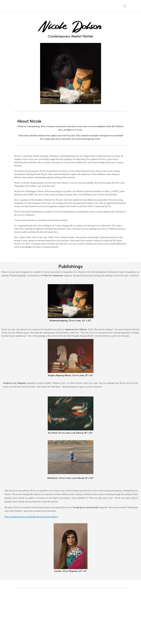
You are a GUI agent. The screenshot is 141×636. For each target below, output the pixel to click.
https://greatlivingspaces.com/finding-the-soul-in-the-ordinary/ (31, 517)
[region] (70, 73)
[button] (61, 101)
